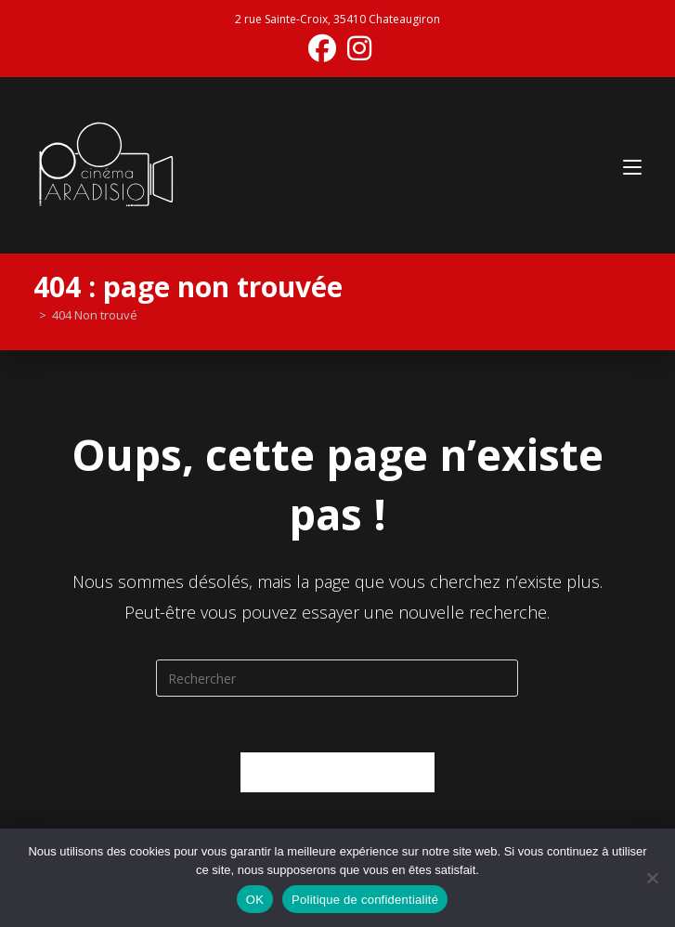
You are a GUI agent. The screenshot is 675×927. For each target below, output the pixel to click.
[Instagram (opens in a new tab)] (356, 48)
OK (255, 900)
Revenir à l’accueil (337, 772)
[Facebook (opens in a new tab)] (322, 48)
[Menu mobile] (632, 164)
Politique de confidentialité (365, 900)
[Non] (652, 877)
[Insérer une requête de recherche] (337, 678)
